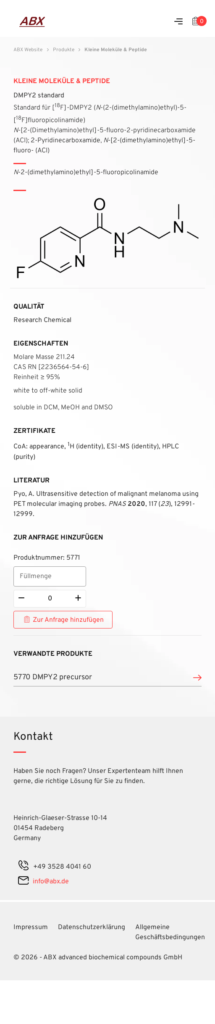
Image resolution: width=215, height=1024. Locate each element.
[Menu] (178, 22)
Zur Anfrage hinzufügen (68, 620)
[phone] (23, 867)
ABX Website (27, 50)
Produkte (63, 50)
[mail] (23, 881)
